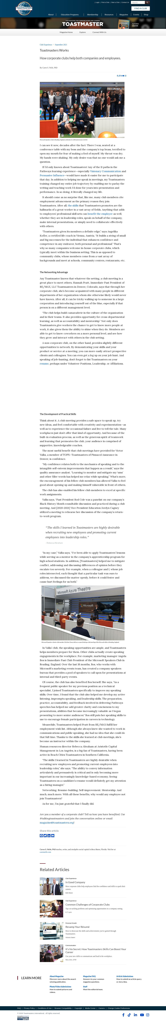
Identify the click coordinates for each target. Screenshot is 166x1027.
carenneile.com (45, 852)
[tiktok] (119, 76)
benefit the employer (100, 213)
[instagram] (125, 76)
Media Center (90, 1008)
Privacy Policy (29, 1008)
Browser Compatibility (63, 1008)
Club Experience (46, 45)
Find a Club (105, 2)
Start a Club (115, 2)
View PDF (135, 25)
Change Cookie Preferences (119, 1008)
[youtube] (123, 76)
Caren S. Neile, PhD (49, 68)
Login (97, 2)
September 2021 (61, 45)
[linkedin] (121, 76)
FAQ (19, 1008)
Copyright (78, 1008)
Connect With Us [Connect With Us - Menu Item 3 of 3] (99, 32)
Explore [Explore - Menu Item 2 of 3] (83, 32)
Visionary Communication (105, 171)
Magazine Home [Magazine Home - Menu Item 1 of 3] (66, 32)
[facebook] (117, 76)
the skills (73, 205)
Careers (102, 1008)
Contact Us (125, 2)
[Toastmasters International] (24, 8)
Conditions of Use (45, 1008)
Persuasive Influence (52, 175)
